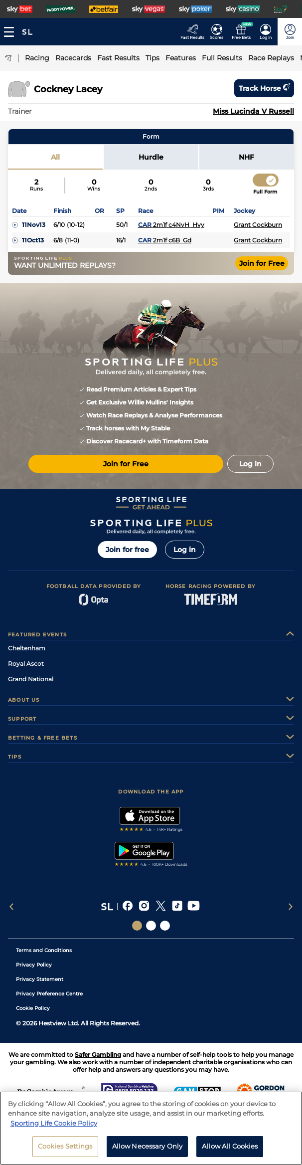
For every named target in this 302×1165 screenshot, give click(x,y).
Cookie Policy (33, 1008)
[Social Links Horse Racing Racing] (151, 926)
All (55, 157)
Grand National (30, 679)
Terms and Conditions (44, 950)
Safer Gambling (98, 1054)
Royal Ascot (26, 663)
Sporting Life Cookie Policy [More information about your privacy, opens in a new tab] (53, 1127)
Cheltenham (26, 648)
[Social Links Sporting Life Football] (165, 926)
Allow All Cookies (230, 1150)
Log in (184, 549)
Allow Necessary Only (147, 1150)
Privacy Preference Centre (49, 993)
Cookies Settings (65, 1150)
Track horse (264, 88)
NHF (246, 157)
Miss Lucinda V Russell (253, 111)
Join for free (127, 549)
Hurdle (151, 157)
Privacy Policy (34, 965)
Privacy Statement (39, 979)
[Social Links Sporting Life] (137, 926)
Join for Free (262, 263)
